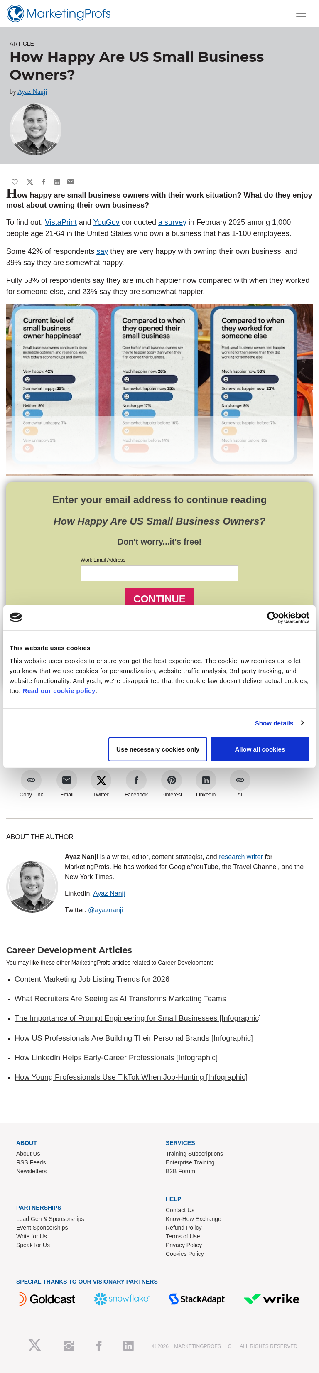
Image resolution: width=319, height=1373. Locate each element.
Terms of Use (183, 1236)
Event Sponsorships (42, 1227)
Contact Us (180, 1210)
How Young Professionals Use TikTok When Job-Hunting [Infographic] (131, 1077)
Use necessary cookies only (157, 749)
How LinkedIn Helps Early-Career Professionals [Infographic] (116, 1058)
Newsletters (31, 1171)
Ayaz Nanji (32, 91)
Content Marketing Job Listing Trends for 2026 (92, 979)
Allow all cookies (260, 749)
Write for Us (31, 1236)
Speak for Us (33, 1245)
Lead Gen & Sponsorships (50, 1219)
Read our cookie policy (59, 690)
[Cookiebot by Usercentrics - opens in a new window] (273, 617)
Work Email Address (103, 560)
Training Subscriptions (194, 1153)
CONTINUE (159, 598)
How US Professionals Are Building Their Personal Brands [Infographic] (134, 1038)
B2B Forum (180, 1171)
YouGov (106, 222)
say (102, 251)
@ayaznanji (105, 910)
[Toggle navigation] (301, 13)
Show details (274, 722)
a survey (172, 222)
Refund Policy (183, 1227)
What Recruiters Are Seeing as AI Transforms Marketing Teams (120, 999)
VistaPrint (61, 222)
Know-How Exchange (193, 1219)
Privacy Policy (184, 1245)
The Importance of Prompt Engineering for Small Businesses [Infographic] (138, 1018)
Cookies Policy (185, 1253)
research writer (241, 856)
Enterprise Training (190, 1162)
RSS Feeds (31, 1162)
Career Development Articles (69, 950)
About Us (28, 1153)
